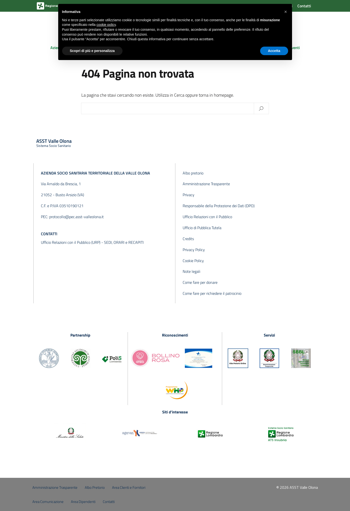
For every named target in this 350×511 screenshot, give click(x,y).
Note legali (191, 271)
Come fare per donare (200, 282)
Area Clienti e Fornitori (128, 487)
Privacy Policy (194, 250)
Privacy (188, 195)
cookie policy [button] (106, 25)
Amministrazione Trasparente (206, 184)
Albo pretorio (193, 173)
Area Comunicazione (48, 501)
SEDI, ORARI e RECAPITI (124, 242)
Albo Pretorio (95, 487)
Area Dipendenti (83, 501)
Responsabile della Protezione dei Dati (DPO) (219, 206)
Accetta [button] (274, 51)
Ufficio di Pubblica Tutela (202, 228)
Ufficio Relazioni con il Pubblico (207, 217)
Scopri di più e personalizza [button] (92, 51)
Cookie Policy (193, 261)
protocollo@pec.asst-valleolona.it (76, 217)
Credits (188, 239)
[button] (286, 12)
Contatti (304, 6)
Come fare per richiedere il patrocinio (212, 293)
